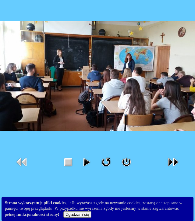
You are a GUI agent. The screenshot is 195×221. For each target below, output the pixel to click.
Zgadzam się (77, 214)
